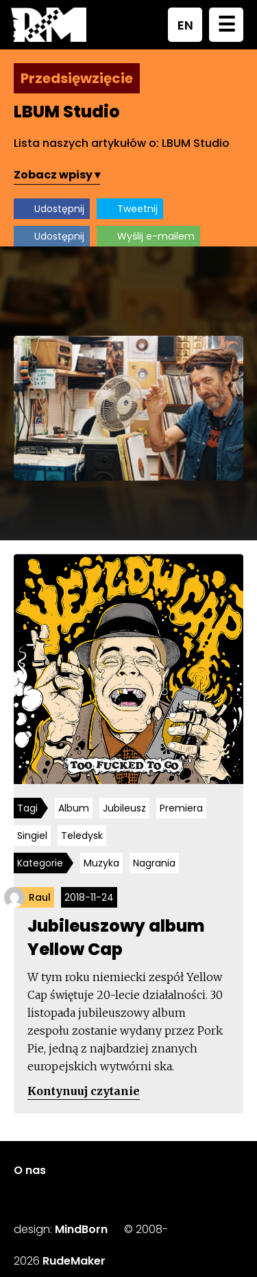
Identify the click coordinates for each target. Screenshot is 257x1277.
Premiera (181, 808)
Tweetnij (137, 209)
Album (73, 808)
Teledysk (82, 835)
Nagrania (154, 863)
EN (185, 25)
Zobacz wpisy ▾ (57, 175)
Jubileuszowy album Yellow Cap (115, 937)
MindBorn (81, 1229)
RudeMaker (74, 1261)
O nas (30, 1170)
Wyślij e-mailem (156, 236)
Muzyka (101, 863)
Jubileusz (124, 808)
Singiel (32, 835)
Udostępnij (59, 209)
